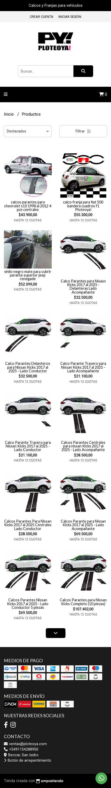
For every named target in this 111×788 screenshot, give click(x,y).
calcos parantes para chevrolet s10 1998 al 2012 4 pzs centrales (27, 206)
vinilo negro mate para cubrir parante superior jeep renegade (27, 275)
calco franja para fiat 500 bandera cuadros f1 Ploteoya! (83, 206)
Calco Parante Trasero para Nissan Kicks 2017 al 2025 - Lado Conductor (28, 446)
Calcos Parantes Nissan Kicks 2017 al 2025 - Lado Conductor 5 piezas (27, 604)
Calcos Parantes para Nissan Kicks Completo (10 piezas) (83, 602)
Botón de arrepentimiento (27, 760)
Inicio (9, 114)
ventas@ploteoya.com (25, 744)
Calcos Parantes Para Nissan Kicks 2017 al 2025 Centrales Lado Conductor (27, 525)
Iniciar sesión (69, 17)
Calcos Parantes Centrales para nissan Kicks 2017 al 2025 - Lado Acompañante (83, 446)
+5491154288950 (21, 749)
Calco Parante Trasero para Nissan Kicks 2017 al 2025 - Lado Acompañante (83, 367)
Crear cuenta (41, 17)
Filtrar (83, 131)
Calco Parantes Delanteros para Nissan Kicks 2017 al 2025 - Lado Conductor (27, 367)
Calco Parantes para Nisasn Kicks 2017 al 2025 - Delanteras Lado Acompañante (83, 286)
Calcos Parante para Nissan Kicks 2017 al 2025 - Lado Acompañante (83, 525)
